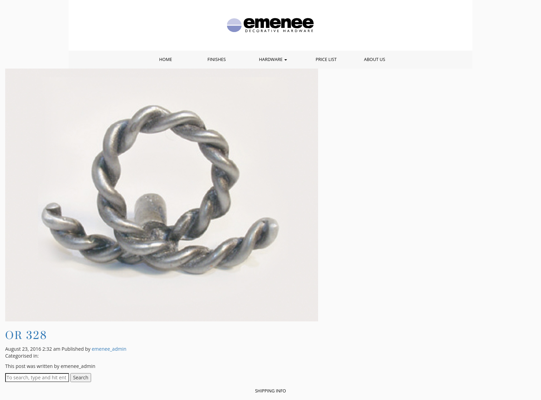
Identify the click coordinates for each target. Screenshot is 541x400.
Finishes (216, 59)
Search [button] (80, 377)
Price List (326, 59)
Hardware (273, 59)
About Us (374, 59)
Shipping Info (270, 391)
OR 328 (26, 335)
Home (165, 59)
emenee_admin (109, 349)
